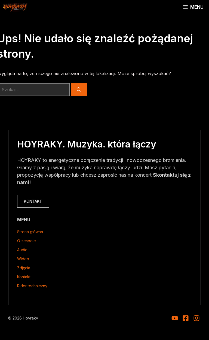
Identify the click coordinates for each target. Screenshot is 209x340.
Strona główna (30, 231)
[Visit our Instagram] (174, 318)
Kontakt (23, 276)
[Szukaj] (79, 89)
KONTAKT (33, 201)
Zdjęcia (23, 267)
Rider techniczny (32, 285)
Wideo (23, 258)
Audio (22, 249)
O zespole (26, 240)
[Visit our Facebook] (185, 318)
